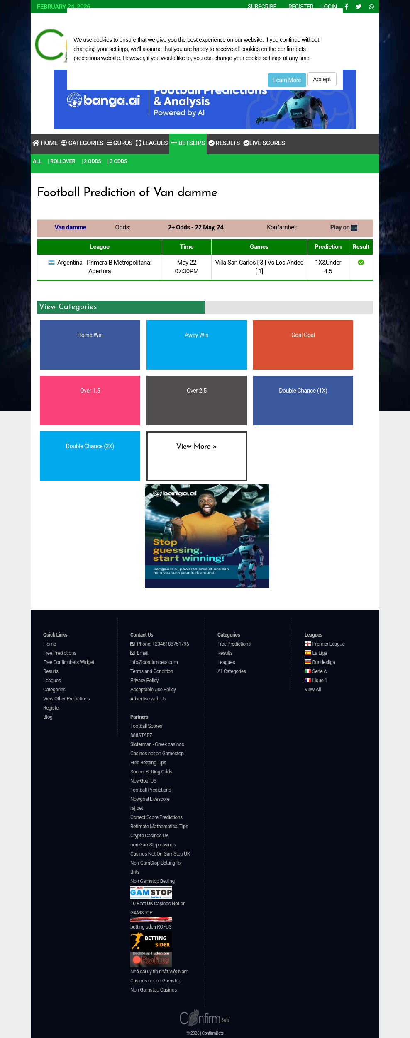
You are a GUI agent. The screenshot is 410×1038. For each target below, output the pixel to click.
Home (45, 143)
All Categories (231, 671)
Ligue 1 (316, 680)
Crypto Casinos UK (149, 836)
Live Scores (264, 143)
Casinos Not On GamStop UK (160, 854)
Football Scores (146, 726)
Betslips (188, 143)
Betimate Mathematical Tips (159, 826)
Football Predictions (150, 790)
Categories (82, 143)
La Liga (316, 653)
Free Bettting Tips (148, 763)
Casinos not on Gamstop (155, 981)
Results (224, 143)
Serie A (316, 671)
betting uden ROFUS (151, 938)
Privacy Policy (144, 680)
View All (313, 690)
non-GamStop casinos (153, 845)
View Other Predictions (66, 699)
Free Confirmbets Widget (68, 662)
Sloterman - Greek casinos (157, 744)
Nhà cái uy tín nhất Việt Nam (159, 972)
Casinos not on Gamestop (156, 753)
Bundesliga (320, 662)
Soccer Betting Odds (151, 772)
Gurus (119, 143)
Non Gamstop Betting (152, 888)
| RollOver (62, 161)
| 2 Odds (91, 161)
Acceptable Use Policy (153, 690)
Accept (322, 79)
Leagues (152, 143)
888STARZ (141, 735)
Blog (47, 717)
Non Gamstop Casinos (153, 990)
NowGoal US (143, 781)
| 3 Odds (117, 161)
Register (51, 708)
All (37, 161)
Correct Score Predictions (156, 817)
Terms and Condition (151, 671)
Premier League (324, 644)
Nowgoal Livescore (149, 799)
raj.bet (136, 808)
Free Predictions (59, 653)
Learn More (287, 80)
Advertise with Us (148, 699)
